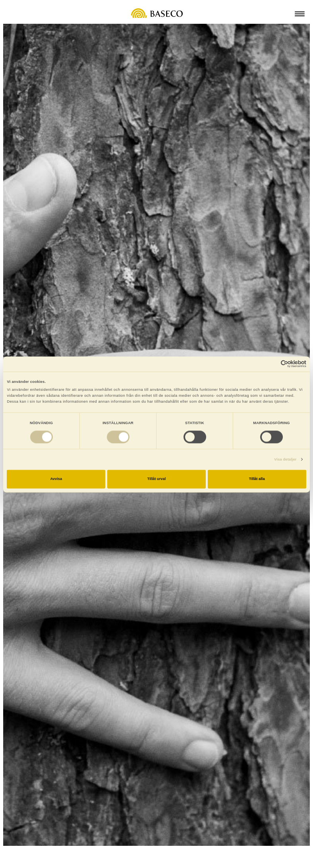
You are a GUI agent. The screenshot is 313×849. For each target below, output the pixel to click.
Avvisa (56, 479)
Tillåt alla (257, 479)
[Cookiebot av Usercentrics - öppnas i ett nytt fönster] (271, 364)
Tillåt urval (156, 479)
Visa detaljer (285, 459)
